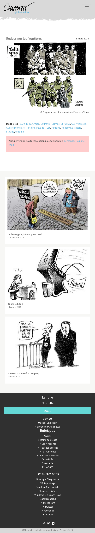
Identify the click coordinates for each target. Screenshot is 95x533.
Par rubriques (49, 451)
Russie (77, 127)
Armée (35, 123)
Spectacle (47, 463)
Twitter (49, 506)
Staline (10, 131)
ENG (51, 402)
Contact (47, 418)
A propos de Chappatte (47, 426)
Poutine (55, 127)
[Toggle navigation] (86, 8)
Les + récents (49, 443)
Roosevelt (67, 127)
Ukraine (19, 131)
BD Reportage (47, 483)
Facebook (49, 510)
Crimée (56, 123)
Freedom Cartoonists (47, 487)
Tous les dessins (49, 447)
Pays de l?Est (43, 127)
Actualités (47, 459)
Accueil (47, 435)
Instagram (49, 502)
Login (47, 410)
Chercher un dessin (49, 455)
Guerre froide (78, 123)
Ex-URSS (65, 123)
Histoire (30, 127)
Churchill (46, 123)
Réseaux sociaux (47, 498)
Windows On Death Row (47, 494)
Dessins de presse (47, 439)
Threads (48, 514)
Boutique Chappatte (47, 479)
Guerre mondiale (15, 127)
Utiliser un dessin (47, 422)
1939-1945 (25, 123)
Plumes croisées (48, 491)
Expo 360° (47, 467)
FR (43, 402)
